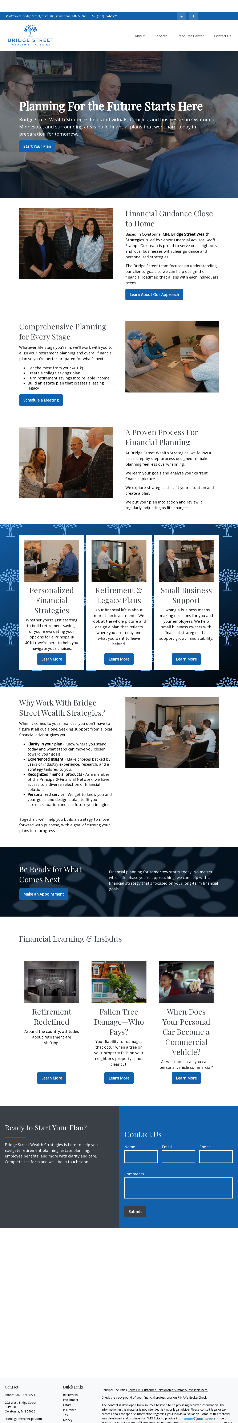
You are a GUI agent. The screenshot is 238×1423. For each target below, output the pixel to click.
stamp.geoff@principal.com (23, 1407)
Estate (67, 1393)
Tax (65, 1403)
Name (129, 1135)
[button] (139, 23)
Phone (205, 1135)
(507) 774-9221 (105, 4)
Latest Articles (72, 1418)
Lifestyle (68, 1413)
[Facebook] (193, 4)
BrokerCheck (198, 1385)
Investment (70, 1388)
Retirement (70, 1383)
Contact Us (217, 4)
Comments (134, 1162)
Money (67, 1408)
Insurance (69, 1398)
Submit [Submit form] (135, 1199)
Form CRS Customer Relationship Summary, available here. (168, 1378)
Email (167, 1135)
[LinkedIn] (181, 4)
